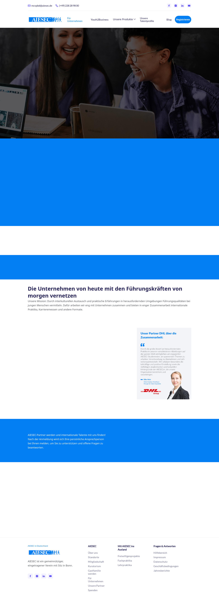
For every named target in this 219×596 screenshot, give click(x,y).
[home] (45, 19)
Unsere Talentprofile (147, 19)
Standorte (93, 557)
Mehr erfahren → (42, 100)
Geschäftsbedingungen (165, 566)
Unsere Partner (109, 469)
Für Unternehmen (74, 19)
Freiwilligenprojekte (129, 556)
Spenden (92, 590)
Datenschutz (160, 561)
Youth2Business (100, 19)
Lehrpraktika (125, 565)
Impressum (159, 557)
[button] (124, 19)
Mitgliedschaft (96, 561)
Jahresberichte (161, 570)
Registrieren (183, 19)
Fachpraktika (125, 560)
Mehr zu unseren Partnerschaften (54, 412)
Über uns (93, 552)
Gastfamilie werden (94, 572)
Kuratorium (94, 566)
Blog (169, 19)
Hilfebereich (160, 552)
